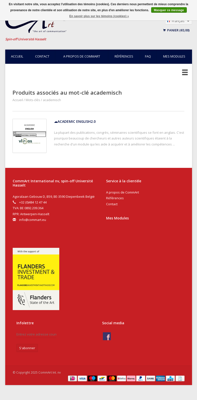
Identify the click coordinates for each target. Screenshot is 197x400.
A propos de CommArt (81, 56)
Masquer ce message (169, 10)
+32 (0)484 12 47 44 (33, 202)
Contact (42, 56)
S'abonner (27, 348)
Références (124, 56)
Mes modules (174, 56)
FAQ (148, 56)
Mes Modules (117, 218)
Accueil (17, 56)
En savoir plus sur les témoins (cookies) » (99, 16)
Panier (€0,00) (176, 30)
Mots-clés (33, 100)
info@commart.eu (32, 219)
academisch (52, 100)
